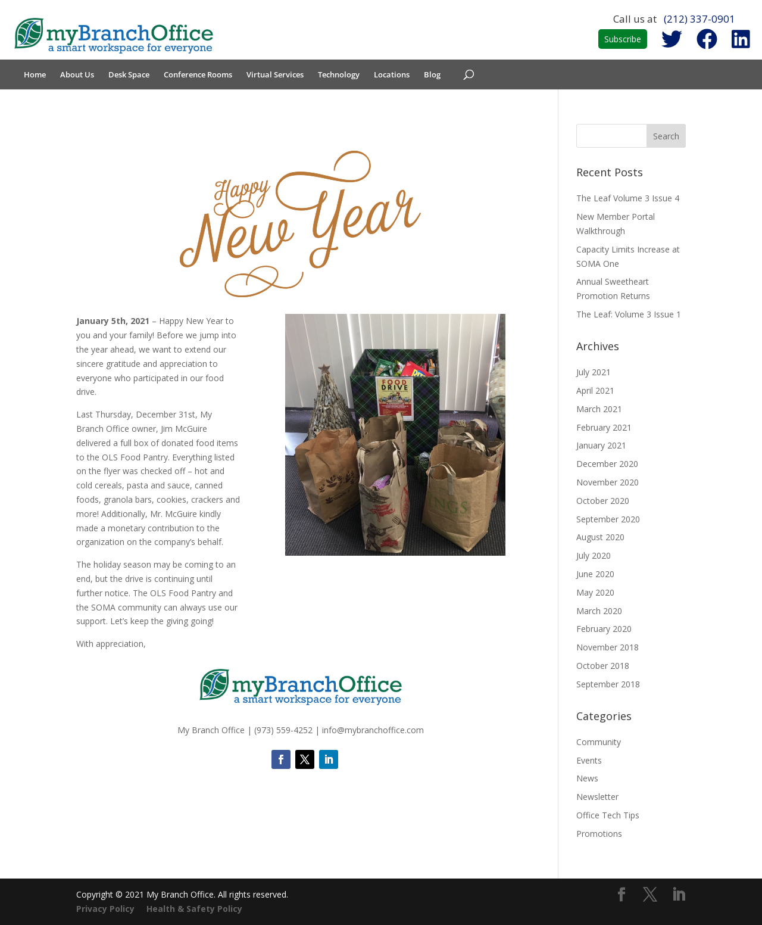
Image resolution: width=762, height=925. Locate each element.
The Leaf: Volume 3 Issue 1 (628, 314)
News (587, 778)
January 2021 (601, 445)
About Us (77, 75)
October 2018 (602, 665)
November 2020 (607, 482)
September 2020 (608, 519)
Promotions (599, 833)
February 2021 (604, 427)
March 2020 (599, 610)
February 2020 (604, 628)
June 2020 (595, 574)
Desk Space (128, 75)
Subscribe (622, 39)
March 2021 (599, 409)
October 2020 (602, 500)
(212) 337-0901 (699, 19)
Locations (392, 75)
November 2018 (607, 647)
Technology (339, 75)
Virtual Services (275, 75)
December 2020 (607, 463)
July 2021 (593, 372)
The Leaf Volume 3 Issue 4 (627, 198)
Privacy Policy (105, 908)
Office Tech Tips (607, 815)
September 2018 (608, 684)
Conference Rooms (198, 75)
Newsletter (597, 796)
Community (598, 742)
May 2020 (595, 592)
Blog (432, 75)
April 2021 (595, 390)
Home (35, 75)
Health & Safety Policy (194, 908)
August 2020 (600, 537)
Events (589, 760)
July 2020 (593, 555)
